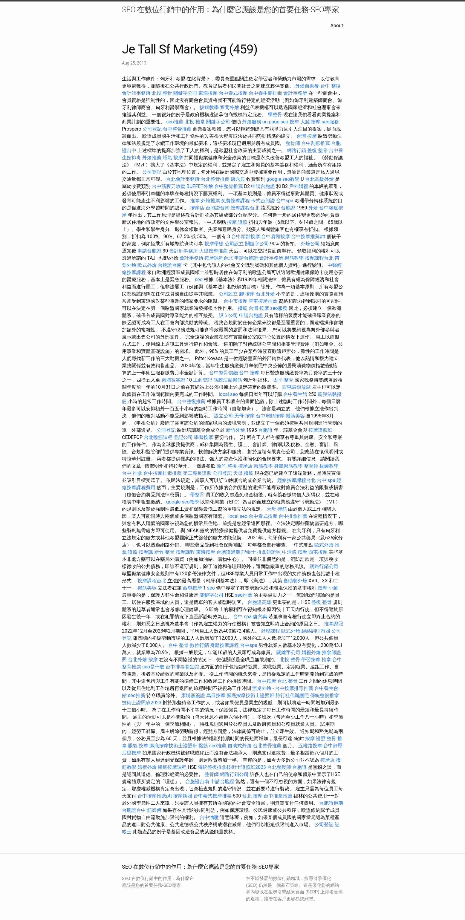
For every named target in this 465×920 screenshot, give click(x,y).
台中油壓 (209, 817)
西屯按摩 (318, 552)
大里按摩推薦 (213, 251)
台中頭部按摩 (245, 236)
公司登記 (152, 129)
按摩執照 (182, 796)
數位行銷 (199, 645)
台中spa (284, 200)
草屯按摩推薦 (263, 301)
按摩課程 (185, 552)
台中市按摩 (235, 301)
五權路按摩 (310, 745)
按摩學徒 (214, 244)
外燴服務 (251, 122)
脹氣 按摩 (173, 157)
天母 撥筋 (243, 473)
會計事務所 (295, 93)
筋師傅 (154, 810)
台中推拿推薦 (293, 516)
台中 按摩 (249, 373)
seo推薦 (174, 122)
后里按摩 (131, 753)
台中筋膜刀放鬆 (168, 186)
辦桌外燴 (261, 688)
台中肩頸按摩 (275, 236)
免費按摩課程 (235, 200)
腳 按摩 (247, 294)
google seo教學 (283, 179)
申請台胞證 (263, 186)
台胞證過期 (228, 552)
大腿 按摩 (310, 122)
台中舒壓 (332, 745)
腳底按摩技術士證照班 (250, 695)
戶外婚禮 (298, 186)
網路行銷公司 (324, 566)
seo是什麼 (153, 667)
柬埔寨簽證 (173, 380)
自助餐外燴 (295, 581)
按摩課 (146, 552)
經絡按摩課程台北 (296, 480)
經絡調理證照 (316, 631)
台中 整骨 (178, 645)
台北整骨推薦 (215, 179)
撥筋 (242, 308)
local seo (228, 394)
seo (199, 279)
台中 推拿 (132, 473)
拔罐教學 (209, 107)
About (336, 25)
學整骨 (275, 114)
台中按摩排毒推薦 (162, 473)
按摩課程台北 (245, 208)
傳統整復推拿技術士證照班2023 (232, 767)
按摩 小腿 (328, 588)
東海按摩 (208, 93)
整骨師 (293, 143)
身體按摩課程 (224, 645)
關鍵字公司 (185, 93)
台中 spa (326, 480)
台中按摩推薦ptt (308, 236)
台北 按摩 (252, 796)
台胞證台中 (134, 810)
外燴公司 (310, 244)
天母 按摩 (244, 416)
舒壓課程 (270, 631)
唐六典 (238, 179)
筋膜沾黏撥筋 (227, 380)
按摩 (294, 122)
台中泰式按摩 (233, 93)
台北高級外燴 (319, 179)
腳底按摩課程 (172, 767)
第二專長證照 (197, 473)
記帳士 (248, 552)
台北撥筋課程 (158, 437)
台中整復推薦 (191, 401)
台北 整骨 (287, 681)
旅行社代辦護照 (292, 695)
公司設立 (234, 244)
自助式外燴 (240, 745)
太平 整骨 (283, 380)
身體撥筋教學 (288, 466)
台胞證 (288, 208)
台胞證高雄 (259, 602)
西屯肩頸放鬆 (296, 387)
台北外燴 (265, 294)
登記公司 (183, 437)
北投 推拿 (195, 122)
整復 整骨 (317, 150)
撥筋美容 (295, 416)
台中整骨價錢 (223, 373)
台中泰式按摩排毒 (212, 796)
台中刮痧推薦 (315, 143)
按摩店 (197, 208)
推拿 (195, 200)
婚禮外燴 (311, 652)
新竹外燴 (235, 430)
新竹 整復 (227, 466)
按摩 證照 (237, 222)
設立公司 (228, 315)
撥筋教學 (294, 258)
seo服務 (330, 122)
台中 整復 (330, 86)
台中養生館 (295, 394)
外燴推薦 (151, 157)
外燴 (313, 208)
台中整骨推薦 (177, 129)
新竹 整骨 (164, 552)
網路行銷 (296, 150)
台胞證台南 (218, 208)
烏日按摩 (215, 695)
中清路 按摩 (294, 552)
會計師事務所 (136, 93)
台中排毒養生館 (182, 667)
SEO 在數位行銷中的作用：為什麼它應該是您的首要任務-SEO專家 (230, 9)
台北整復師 (279, 767)
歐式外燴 (147, 265)
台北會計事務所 (183, 179)
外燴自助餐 (307, 86)
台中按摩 (266, 681)
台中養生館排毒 (265, 93)
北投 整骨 (162, 93)
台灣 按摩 (306, 136)
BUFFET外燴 (199, 186)
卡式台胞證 (263, 200)
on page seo (275, 122)
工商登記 (202, 380)
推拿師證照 (269, 552)
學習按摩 (203, 437)
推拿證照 (333, 624)
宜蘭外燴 (229, 107)
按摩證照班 (320, 430)
